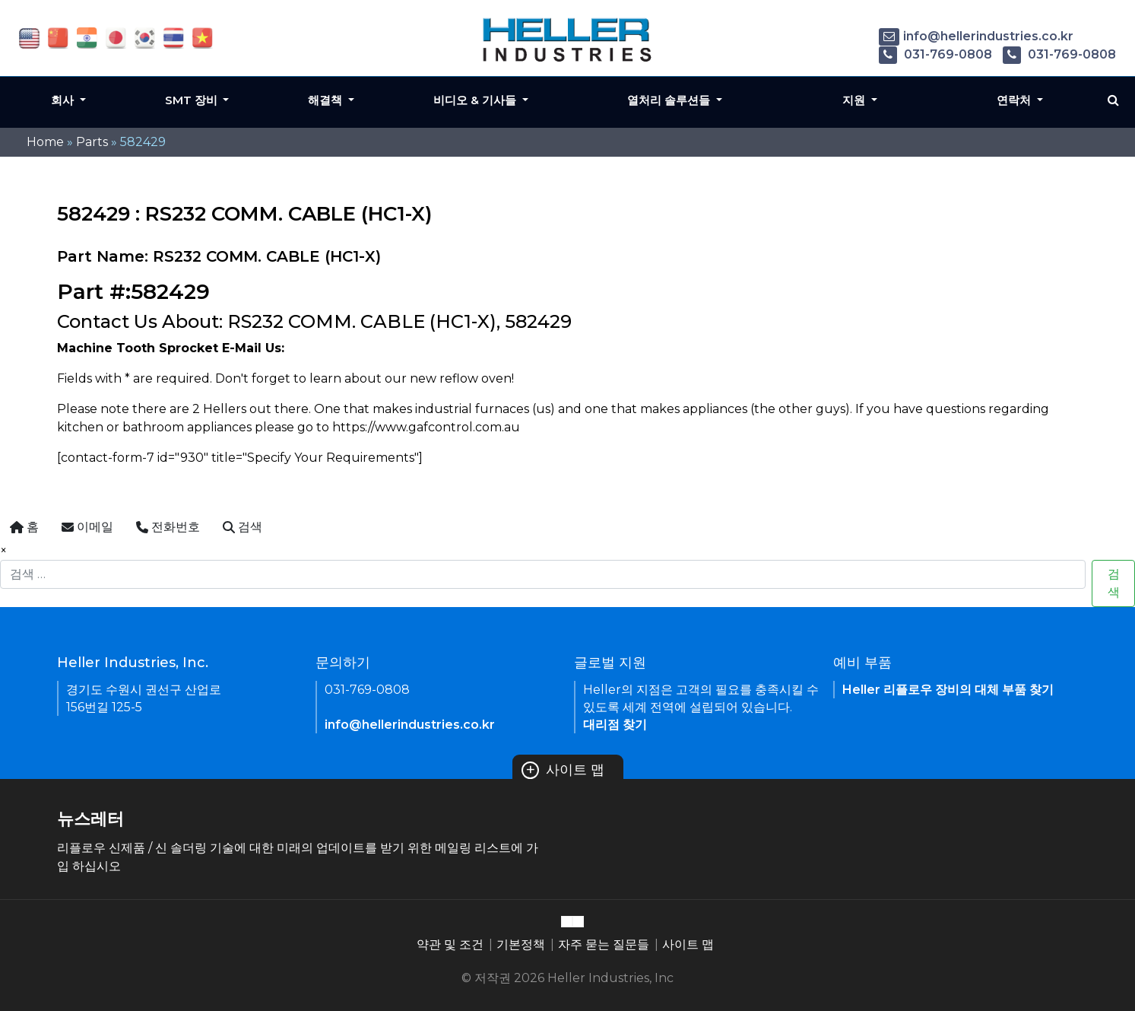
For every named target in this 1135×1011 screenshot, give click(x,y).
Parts (92, 142)
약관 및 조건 (450, 944)
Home (45, 142)
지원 (855, 100)
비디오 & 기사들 (476, 100)
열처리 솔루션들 (670, 100)
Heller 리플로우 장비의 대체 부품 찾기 (948, 689)
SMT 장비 (192, 100)
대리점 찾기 (615, 724)
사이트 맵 (563, 770)
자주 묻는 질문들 (603, 944)
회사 (64, 100)
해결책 (326, 100)
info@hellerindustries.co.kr (976, 36)
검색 (1114, 583)
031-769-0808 (935, 54)
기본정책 (520, 944)
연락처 (1015, 100)
